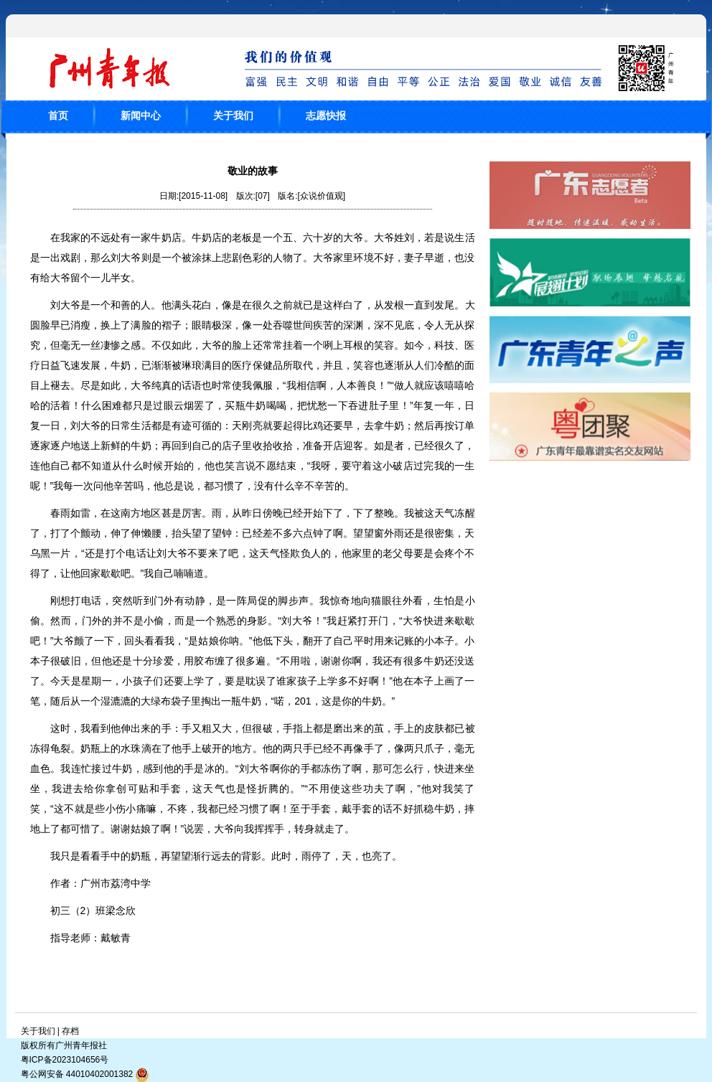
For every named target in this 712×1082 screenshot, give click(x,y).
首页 (58, 115)
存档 (70, 1031)
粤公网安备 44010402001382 (85, 1074)
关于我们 (233, 115)
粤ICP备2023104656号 (65, 1060)
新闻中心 (141, 115)
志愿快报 (326, 115)
